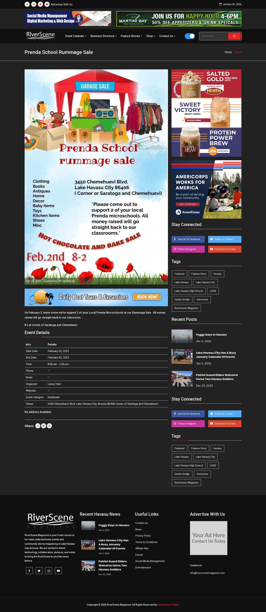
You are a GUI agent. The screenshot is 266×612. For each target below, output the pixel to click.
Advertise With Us (61, 4)
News (138, 529)
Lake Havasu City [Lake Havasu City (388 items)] (205, 282)
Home (228, 52)
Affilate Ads (141, 548)
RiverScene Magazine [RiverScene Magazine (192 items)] (186, 308)
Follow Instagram (186, 249)
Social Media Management (150, 561)
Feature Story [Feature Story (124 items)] (198, 273)
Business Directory (104, 36)
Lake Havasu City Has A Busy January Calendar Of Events (216, 355)
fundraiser (54, 397)
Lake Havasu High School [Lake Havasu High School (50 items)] (189, 291)
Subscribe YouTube (224, 249)
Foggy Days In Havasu (211, 335)
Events (139, 554)
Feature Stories (132, 36)
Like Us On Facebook (188, 239)
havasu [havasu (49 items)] (218, 273)
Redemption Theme (168, 604)
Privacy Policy (143, 535)
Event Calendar (76, 36)
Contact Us (167, 36)
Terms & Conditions (146, 542)
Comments (59, 281)
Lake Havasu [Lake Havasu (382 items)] (182, 282)
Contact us (141, 522)
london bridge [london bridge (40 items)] (182, 299)
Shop (151, 36)
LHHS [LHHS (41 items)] (213, 291)
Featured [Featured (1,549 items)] (179, 273)
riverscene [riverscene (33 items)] (202, 299)
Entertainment (143, 567)
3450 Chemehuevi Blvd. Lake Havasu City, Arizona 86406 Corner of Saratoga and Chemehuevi (103, 403)
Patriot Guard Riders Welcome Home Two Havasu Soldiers (217, 377)
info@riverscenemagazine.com (207, 573)
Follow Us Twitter (223, 239)
